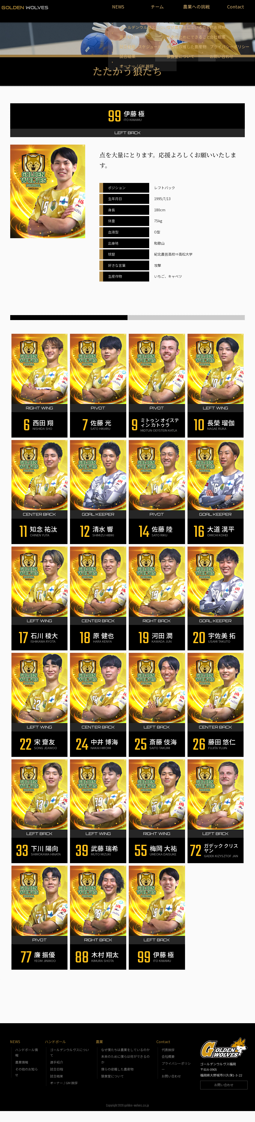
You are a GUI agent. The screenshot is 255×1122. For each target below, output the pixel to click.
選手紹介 (56, 1073)
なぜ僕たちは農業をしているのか (125, 1060)
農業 (99, 1052)
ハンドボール (55, 1052)
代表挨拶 (168, 1060)
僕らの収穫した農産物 (117, 1080)
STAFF (186, 320)
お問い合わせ (171, 1087)
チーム (157, 9)
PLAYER (69, 320)
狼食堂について (112, 1087)
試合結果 (56, 1087)
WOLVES (24, 7)
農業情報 (21, 1073)
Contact (235, 9)
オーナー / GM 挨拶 (64, 1093)
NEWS (118, 9)
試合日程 (56, 1080)
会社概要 (168, 1067)
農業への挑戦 (196, 9)
